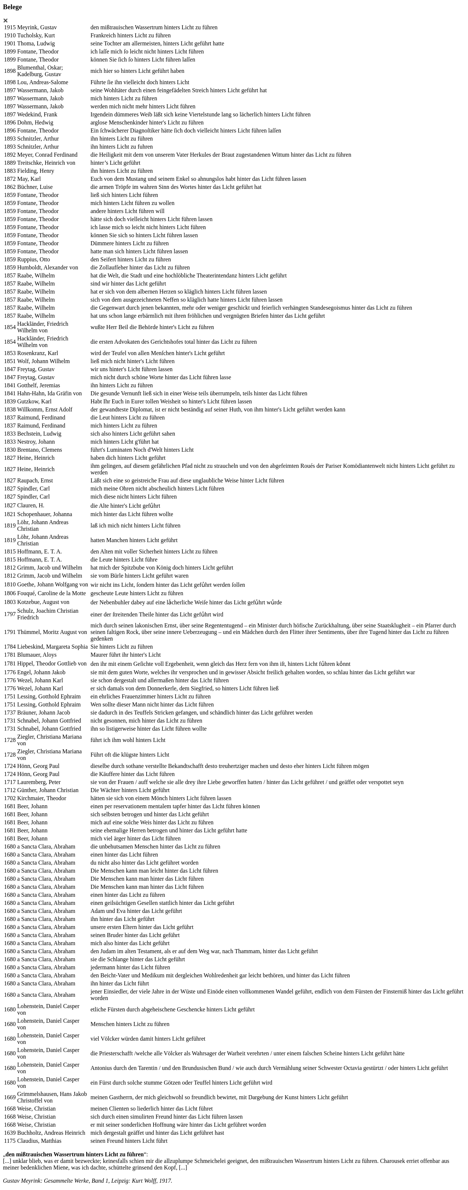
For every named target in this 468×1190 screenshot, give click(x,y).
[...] (7, 1161)
